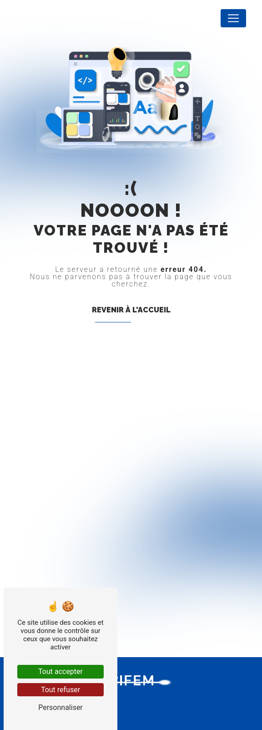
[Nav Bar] (233, 18)
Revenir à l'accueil (131, 310)
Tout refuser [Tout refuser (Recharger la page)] (60, 689)
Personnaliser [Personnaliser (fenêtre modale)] (60, 707)
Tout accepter (60, 671)
